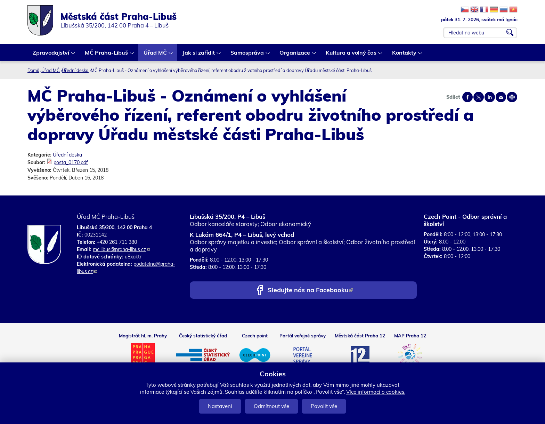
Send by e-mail (501, 97)
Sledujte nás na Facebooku (310, 290)
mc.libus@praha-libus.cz (121, 249)
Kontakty (404, 55)
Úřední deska (75, 70)
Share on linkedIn (490, 97)
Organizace (295, 55)
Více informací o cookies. (375, 392)
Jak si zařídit (199, 55)
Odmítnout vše (271, 406)
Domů (33, 70)
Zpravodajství (51, 55)
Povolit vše (324, 406)
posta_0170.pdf (71, 162)
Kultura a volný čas (351, 55)
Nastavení (220, 406)
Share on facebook (467, 97)
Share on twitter (478, 97)
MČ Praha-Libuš (107, 55)
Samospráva (247, 55)
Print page (512, 97)
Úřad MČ (155, 55)
